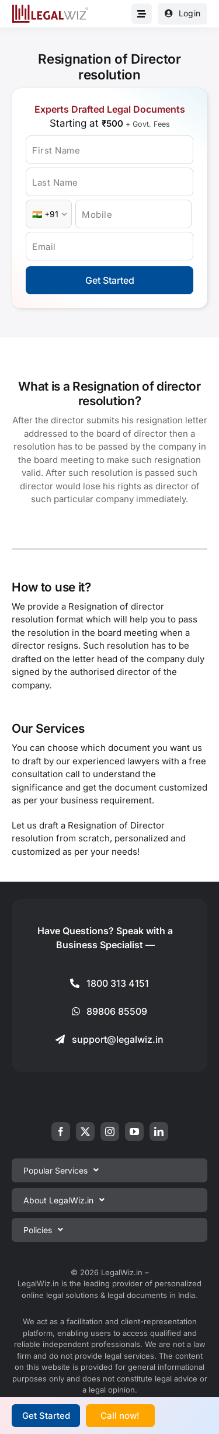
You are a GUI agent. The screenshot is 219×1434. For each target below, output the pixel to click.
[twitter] (85, 1131)
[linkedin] (159, 1131)
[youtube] (134, 1131)
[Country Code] (49, 214)
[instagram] (109, 1131)
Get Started (109, 280)
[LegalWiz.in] (50, 8)
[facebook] (60, 1131)
